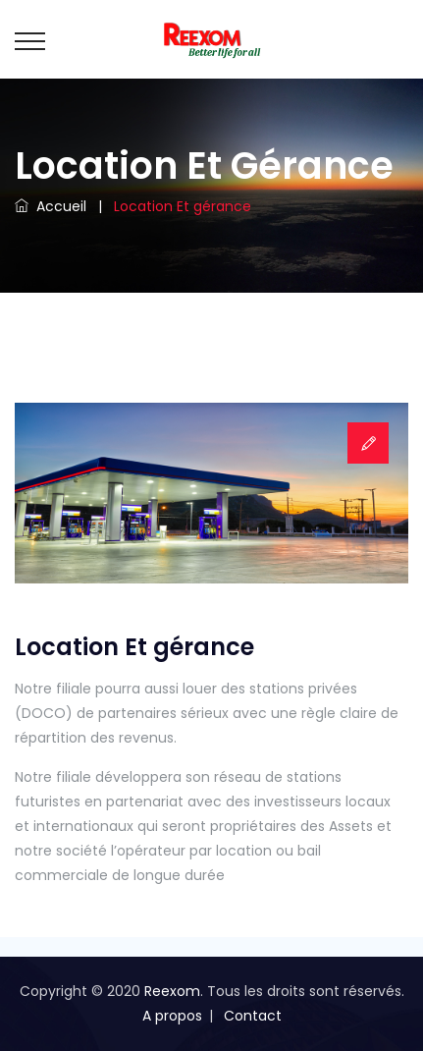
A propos (172, 1015)
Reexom (172, 991)
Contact (253, 1015)
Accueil (50, 206)
